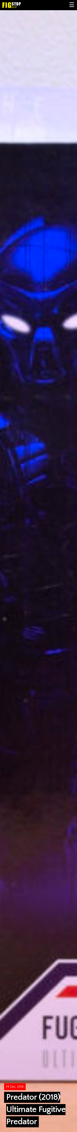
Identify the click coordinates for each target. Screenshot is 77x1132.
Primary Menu (72, 5)
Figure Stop (18, 5)
